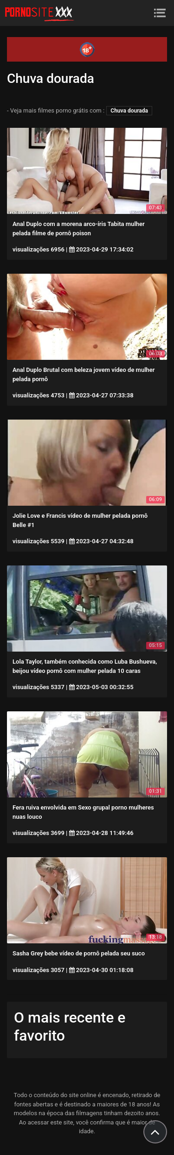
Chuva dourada (129, 110)
